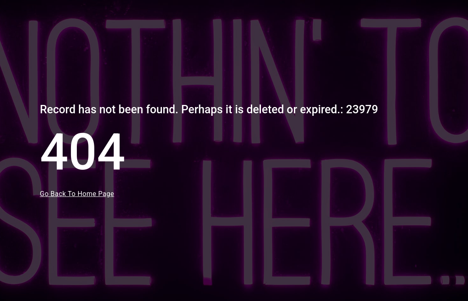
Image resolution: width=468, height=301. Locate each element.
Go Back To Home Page (77, 194)
